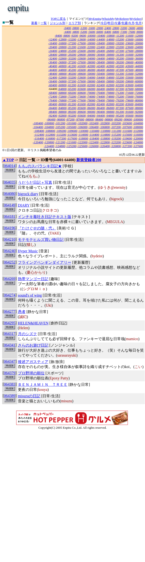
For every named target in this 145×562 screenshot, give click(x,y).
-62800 (110, 85)
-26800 (110, 51)
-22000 (91, 47)
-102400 (93, 123)
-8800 (66, 35)
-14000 (91, 39)
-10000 (91, 35)
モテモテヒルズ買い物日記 (41, 240)
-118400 (94, 138)
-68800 (62, 92)
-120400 (38, 142)
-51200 (119, 73)
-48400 (52, 73)
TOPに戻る (58, 18)
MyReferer (122, 18)
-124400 (49, 146)
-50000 (91, 73)
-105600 (71, 127)
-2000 (99, 28)
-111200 (116, 131)
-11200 (119, 35)
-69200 (71, 92)
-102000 (82, 123)
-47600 (129, 70)
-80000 (138, 100)
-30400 (100, 54)
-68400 (52, 92)
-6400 (107, 32)
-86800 (110, 108)
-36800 (62, 62)
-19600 (129, 43)
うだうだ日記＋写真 (35, 182)
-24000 (138, 47)
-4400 (67, 32)
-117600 (72, 138)
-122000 (82, 142)
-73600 (81, 96)
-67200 (119, 89)
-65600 (81, 89)
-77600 (81, 100)
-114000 (83, 134)
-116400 (39, 138)
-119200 (116, 138)
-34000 (91, 58)
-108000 (138, 127)
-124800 (60, 146)
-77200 (71, 100)
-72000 (138, 92)
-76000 (138, 96)
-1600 (91, 28)
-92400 (52, 115)
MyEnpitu (94, 18)
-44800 (62, 70)
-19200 (119, 43)
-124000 (138, 142)
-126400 (104, 146)
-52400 (52, 77)
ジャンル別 (57, 23)
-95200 (119, 115)
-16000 (138, 39)
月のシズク (27, 334)
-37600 (81, 62)
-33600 (81, 58)
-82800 (110, 104)
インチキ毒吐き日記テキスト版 (44, 217)
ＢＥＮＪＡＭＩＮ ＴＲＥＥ (42, 385)
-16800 (62, 43)
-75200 (119, 96)
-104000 (138, 123)
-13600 (81, 39)
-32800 (62, 58)
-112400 (39, 134)
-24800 (62, 51)
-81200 (71, 104)
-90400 (100, 112)
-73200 (71, 96)
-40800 (62, 66)
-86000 (91, 108)
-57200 (71, 81)
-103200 (115, 123)
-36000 (138, 58)
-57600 (81, 81)
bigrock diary (28, 194)
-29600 (81, 54)
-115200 (116, 134)
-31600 (129, 54)
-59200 (119, 81)
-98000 (89, 119)
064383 (9, 384)
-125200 (71, 146)
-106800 (104, 127)
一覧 (44, 23)
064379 (9, 373)
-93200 (71, 115)
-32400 (52, 58)
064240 (9, 251)
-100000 (138, 119)
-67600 (129, 89)
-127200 (127, 146)
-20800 (62, 47)
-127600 (138, 146)
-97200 (70, 119)
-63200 (119, 85)
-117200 (61, 138)
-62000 (91, 85)
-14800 (110, 39)
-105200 (60, 127)
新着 (34, 23)
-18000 (91, 43)
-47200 (119, 70)
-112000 (138, 131)
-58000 (91, 81)
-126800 (115, 146)
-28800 (62, 54)
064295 (9, 323)
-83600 (129, 104)
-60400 (52, 85)
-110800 (105, 131)
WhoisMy (108, 18)
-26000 (91, 51)
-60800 (62, 85)
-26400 (100, 51)
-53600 (81, 77)
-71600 (129, 92)
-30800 (110, 54)
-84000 (138, 104)
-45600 (81, 70)
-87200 (119, 108)
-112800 (50, 134)
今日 (104, 23)
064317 (9, 334)
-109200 (61, 131)
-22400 (100, 47)
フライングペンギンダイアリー (44, 262)
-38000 (91, 62)
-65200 (71, 89)
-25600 (81, 51)
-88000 (138, 108)
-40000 (138, 62)
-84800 (62, 108)
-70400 (100, 92)
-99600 (127, 119)
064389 (9, 396)
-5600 (91, 32)
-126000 (93, 146)
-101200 (60, 123)
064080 (9, 194)
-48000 (138, 70)
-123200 (115, 142)
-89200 (71, 112)
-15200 (119, 39)
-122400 (93, 142)
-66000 (91, 89)
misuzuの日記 (29, 396)
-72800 (62, 96)
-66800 (110, 89)
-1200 (83, 28)
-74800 (110, 96)
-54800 (110, 77)
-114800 (105, 134)
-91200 (119, 112)
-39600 (129, 62)
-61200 (71, 85)
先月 (138, 23)
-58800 (110, 81)
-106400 (93, 127)
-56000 (138, 77)
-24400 (52, 51)
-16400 (52, 43)
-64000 (138, 85)
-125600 (82, 146)
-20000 (138, 43)
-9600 (82, 35)
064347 (9, 361)
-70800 (110, 92)
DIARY (24, 205)
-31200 (119, 54)
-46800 (110, 70)
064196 (9, 228)
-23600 (129, 47)
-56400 (52, 81)
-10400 (100, 35)
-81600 (81, 104)
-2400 (107, 28)
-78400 (100, 100)
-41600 (81, 66)
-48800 (62, 73)
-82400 (100, 104)
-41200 (71, 66)
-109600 (72, 131)
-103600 (127, 123)
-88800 (62, 112)
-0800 (75, 28)
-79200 (119, 100)
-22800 (110, 47)
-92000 (138, 112)
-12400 (52, 39)
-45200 (71, 70)
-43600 (129, 66)
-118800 (105, 138)
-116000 (138, 134)
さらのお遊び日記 (33, 345)
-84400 (52, 108)
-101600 (71, 123)
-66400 (100, 89)
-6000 (99, 32)
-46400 (100, 70)
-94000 (91, 115)
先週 (124, 23)
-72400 (52, 96)
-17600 (81, 43)
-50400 (100, 73)
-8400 (58, 35)
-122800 (104, 142)
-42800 (110, 66)
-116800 (50, 138)
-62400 (100, 85)
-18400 (100, 43)
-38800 (110, 62)
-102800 (104, 123)
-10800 (110, 35)
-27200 (119, 51)
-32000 (138, 54)
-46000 (91, 70)
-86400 (100, 108)
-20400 (52, 47)
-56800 (62, 81)
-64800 (62, 89)
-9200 (74, 35)
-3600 (131, 28)
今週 (117, 23)
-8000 (139, 32)
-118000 (83, 138)
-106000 (82, 127)
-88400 (52, 112)
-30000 (91, 54)
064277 (9, 311)
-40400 (52, 66)
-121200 (60, 142)
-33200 (71, 58)
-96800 (60, 119)
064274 (9, 295)
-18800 (110, 43)
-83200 (119, 104)
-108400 (39, 131)
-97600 (79, 119)
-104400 (38, 127)
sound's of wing (30, 295)
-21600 (81, 47)
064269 (9, 279)
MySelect (136, 18)
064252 (9, 262)
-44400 (52, 70)
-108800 (50, 131)
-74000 (91, 96)
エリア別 (74, 23)
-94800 (110, 115)
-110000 (83, 131)
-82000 (91, 104)
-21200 (71, 47)
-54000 (91, 77)
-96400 (51, 119)
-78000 (91, 100)
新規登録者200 (88, 160)
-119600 (127, 138)
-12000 (138, 35)
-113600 (72, 134)
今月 (131, 23)
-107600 (127, 127)
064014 (9, 166)
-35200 (119, 58)
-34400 (100, 58)
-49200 (71, 73)
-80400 (52, 104)
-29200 (71, 54)
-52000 (138, 73)
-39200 (119, 62)
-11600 (129, 35)
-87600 (129, 108)
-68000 (138, 89)
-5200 (83, 32)
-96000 (138, 115)
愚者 (22, 312)
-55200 (119, 77)
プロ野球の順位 (31, 373)
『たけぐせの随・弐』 (37, 228)
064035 (9, 182)
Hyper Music (28, 251)
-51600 (129, 73)
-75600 (129, 96)
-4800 (75, 32)
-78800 (110, 100)
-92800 (62, 115)
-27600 (129, 51)
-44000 (138, 66)
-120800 (49, 142)
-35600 (129, 58)
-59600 (129, 81)
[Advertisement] (81, 9)
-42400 (100, 66)
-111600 (127, 131)
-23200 (119, 47)
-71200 (119, 92)
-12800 (62, 39)
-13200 (71, 39)
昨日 (111, 23)
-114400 (94, 134)
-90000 (91, 112)
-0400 (67, 28)
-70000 (91, 92)
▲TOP (8, 160)
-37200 (71, 62)
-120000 (138, 138)
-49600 (81, 73)
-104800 (49, 127)
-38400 (100, 62)
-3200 (123, 28)
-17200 (71, 43)
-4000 (139, 28)
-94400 (100, 115)
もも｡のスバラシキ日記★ (40, 166)
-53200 (71, 77)
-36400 (52, 62)
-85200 (71, 108)
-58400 (100, 81)
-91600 (129, 112)
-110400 (94, 131)
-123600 (127, 142)
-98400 (98, 119)
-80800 (62, 104)
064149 (9, 205)
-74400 (100, 96)
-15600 (129, 39)
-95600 (129, 115)
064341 (9, 345)
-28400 (52, 54)
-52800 (62, 77)
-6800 (115, 32)
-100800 (49, 123)
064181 (9, 216)
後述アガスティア (33, 362)
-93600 (81, 115)
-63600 (129, 85)
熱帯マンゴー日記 (33, 279)
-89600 (81, 112)
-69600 (81, 92)
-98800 (108, 119)
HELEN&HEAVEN (33, 323)
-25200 (71, 51)
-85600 (81, 108)
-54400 (100, 77)
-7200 (123, 32)
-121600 (71, 142)
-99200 (118, 119)
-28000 (138, 51)
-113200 (61, 134)
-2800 (115, 28)
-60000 (138, 81)
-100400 (38, 123)
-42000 (91, 66)
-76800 (62, 100)
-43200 (119, 66)
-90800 (110, 112)
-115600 (127, 134)
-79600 (129, 100)
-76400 (52, 100)
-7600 (131, 32)
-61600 (81, 85)
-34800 (110, 58)
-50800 (110, 73)
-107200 (115, 127)
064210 (9, 239)
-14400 (100, 39)
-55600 (129, 77)
